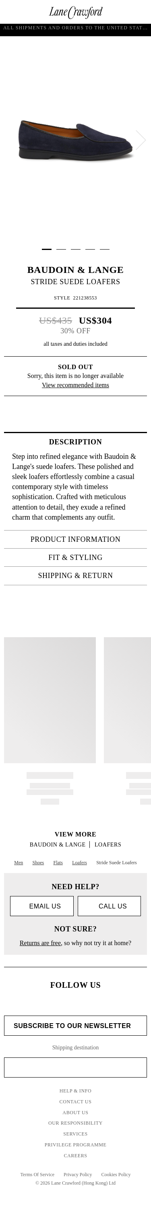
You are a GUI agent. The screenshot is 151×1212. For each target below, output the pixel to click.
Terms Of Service (37, 1174)
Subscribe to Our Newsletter (75, 1026)
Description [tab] (95, 442)
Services (75, 1134)
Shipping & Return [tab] (90, 576)
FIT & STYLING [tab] (95, 557)
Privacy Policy (78, 1174)
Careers (75, 1155)
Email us (42, 907)
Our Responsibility (75, 1123)
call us (109, 906)
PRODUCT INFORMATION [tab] (86, 539)
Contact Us (76, 1102)
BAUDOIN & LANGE (75, 269)
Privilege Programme (76, 1145)
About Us (75, 1112)
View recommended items (75, 385)
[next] (141, 140)
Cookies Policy (115, 1174)
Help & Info (76, 1091)
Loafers (108, 845)
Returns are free (40, 942)
